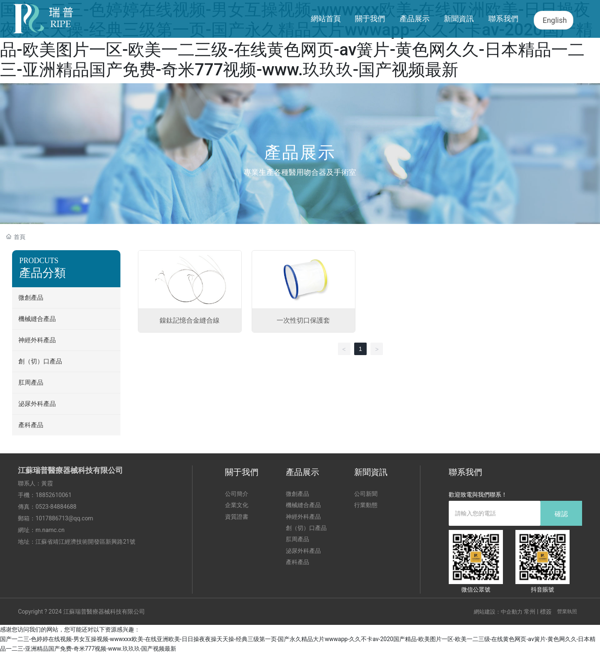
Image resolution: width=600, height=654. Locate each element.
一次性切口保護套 (303, 320)
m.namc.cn (50, 530)
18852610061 (53, 495)
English (554, 20)
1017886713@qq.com (64, 518)
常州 (529, 611)
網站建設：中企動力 (498, 612)
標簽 (546, 611)
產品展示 (300, 152)
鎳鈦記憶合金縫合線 (190, 320)
